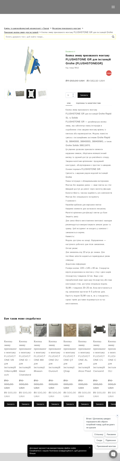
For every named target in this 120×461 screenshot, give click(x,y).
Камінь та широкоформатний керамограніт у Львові (26, 28)
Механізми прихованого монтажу (66, 28)
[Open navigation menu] (113, 7)
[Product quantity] (69, 95)
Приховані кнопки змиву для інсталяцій (21, 32)
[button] (113, 36)
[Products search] (60, 36)
